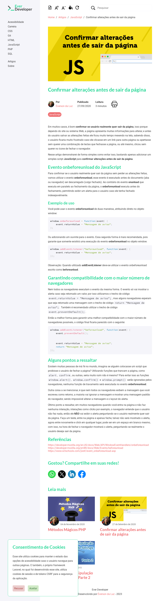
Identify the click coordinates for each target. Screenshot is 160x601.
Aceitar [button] (33, 588)
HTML (11, 40)
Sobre (11, 65)
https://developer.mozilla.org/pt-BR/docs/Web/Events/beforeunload (85, 447)
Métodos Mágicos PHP (67, 529)
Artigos (12, 61)
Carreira (12, 26)
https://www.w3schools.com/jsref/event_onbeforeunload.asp (82, 450)
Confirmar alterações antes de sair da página (97, 90)
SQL (10, 53)
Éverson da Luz (64, 106)
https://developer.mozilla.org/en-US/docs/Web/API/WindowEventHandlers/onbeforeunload (98, 445)
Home (51, 17)
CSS (10, 31)
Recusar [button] (18, 588)
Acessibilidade (16, 22)
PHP (10, 49)
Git (9, 35)
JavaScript (14, 44)
